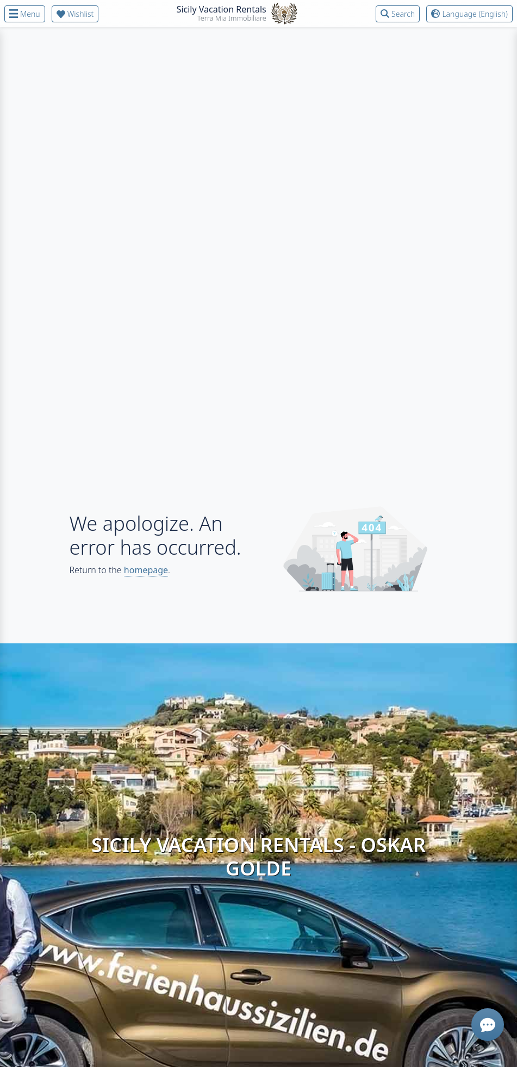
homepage (146, 570)
